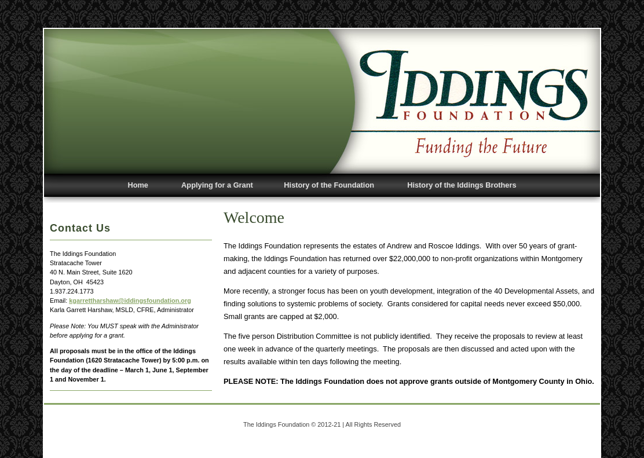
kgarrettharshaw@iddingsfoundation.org (130, 300)
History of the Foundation (329, 185)
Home (137, 185)
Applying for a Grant (217, 185)
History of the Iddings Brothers (461, 185)
